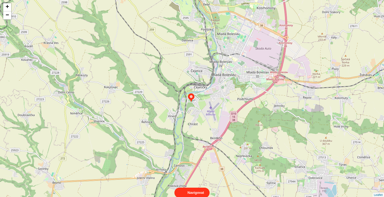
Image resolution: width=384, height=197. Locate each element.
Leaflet (378, 190)
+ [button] (7, 7)
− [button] (7, 15)
